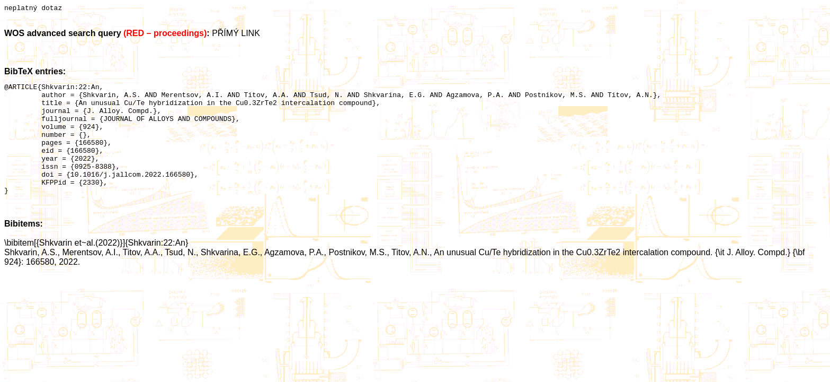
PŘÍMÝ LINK (236, 34)
